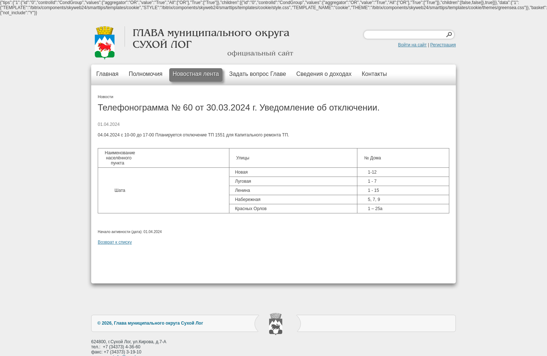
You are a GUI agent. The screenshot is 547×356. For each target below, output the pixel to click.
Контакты (374, 74)
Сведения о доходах (324, 74)
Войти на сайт (412, 44)
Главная (107, 74)
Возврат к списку (115, 242)
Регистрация (443, 44)
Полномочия (146, 74)
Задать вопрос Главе (257, 74)
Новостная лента (196, 74)
